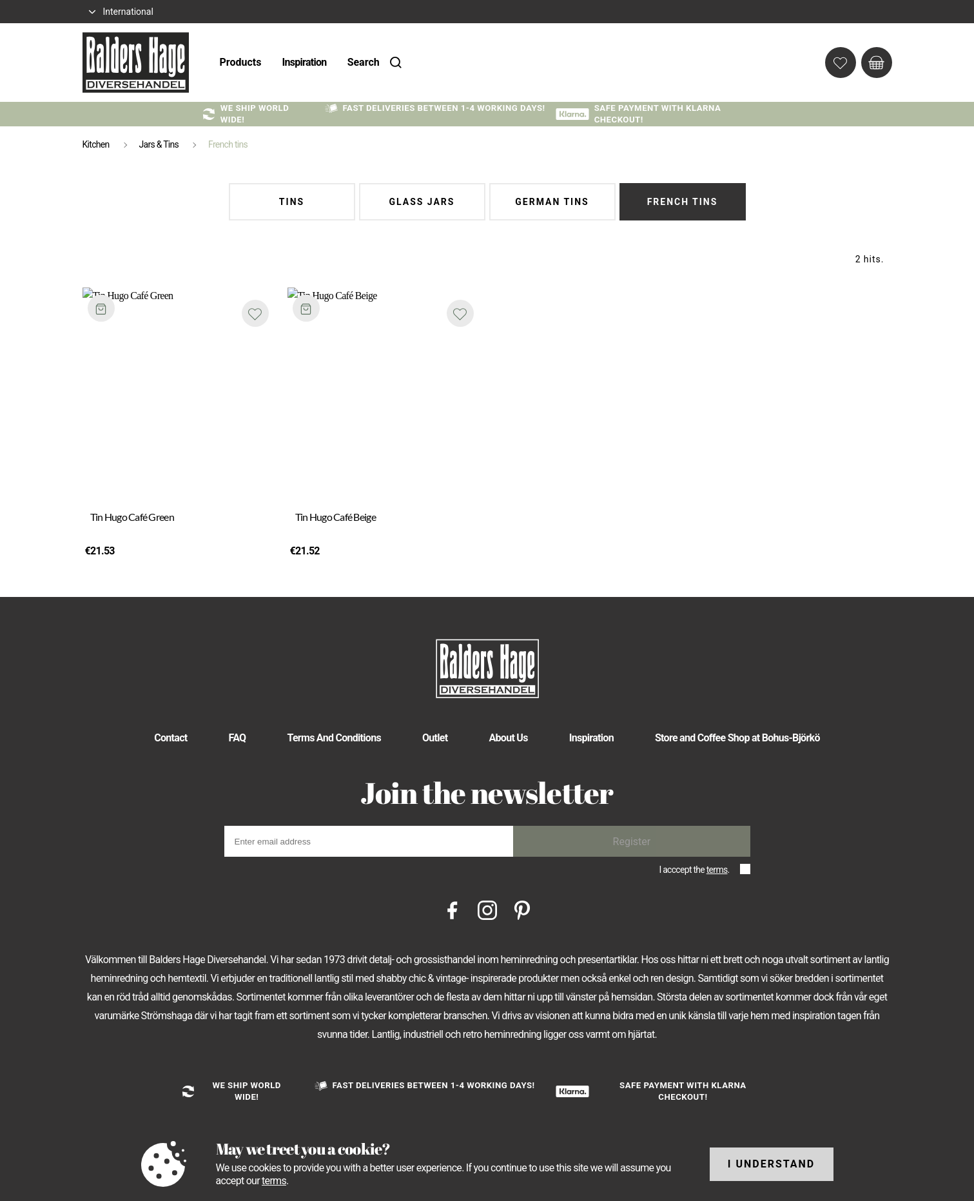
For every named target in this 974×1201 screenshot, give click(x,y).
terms (717, 869)
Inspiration (304, 62)
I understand (771, 1164)
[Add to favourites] (255, 313)
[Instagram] (487, 910)
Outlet (435, 738)
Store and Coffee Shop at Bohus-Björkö (737, 738)
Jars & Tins (159, 144)
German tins (552, 202)
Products (241, 62)
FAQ (237, 738)
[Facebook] (452, 910)
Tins (291, 202)
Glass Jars (422, 202)
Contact (170, 738)
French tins (682, 202)
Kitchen (96, 144)
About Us (508, 738)
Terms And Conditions (334, 738)
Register (632, 841)
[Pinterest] (522, 910)
